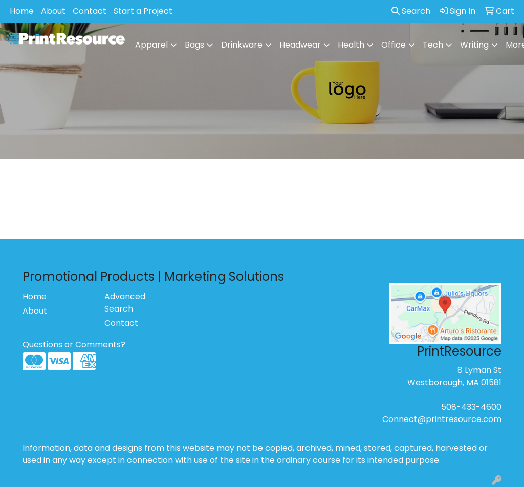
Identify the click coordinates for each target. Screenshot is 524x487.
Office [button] (393, 45)
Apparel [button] (151, 45)
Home (22, 11)
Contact (89, 11)
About (53, 11)
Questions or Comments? (74, 344)
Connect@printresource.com (441, 419)
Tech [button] (433, 45)
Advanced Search (124, 303)
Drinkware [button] (242, 45)
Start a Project (143, 11)
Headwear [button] (300, 45)
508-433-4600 (471, 407)
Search (410, 11)
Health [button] (351, 45)
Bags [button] (194, 45)
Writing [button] (474, 45)
